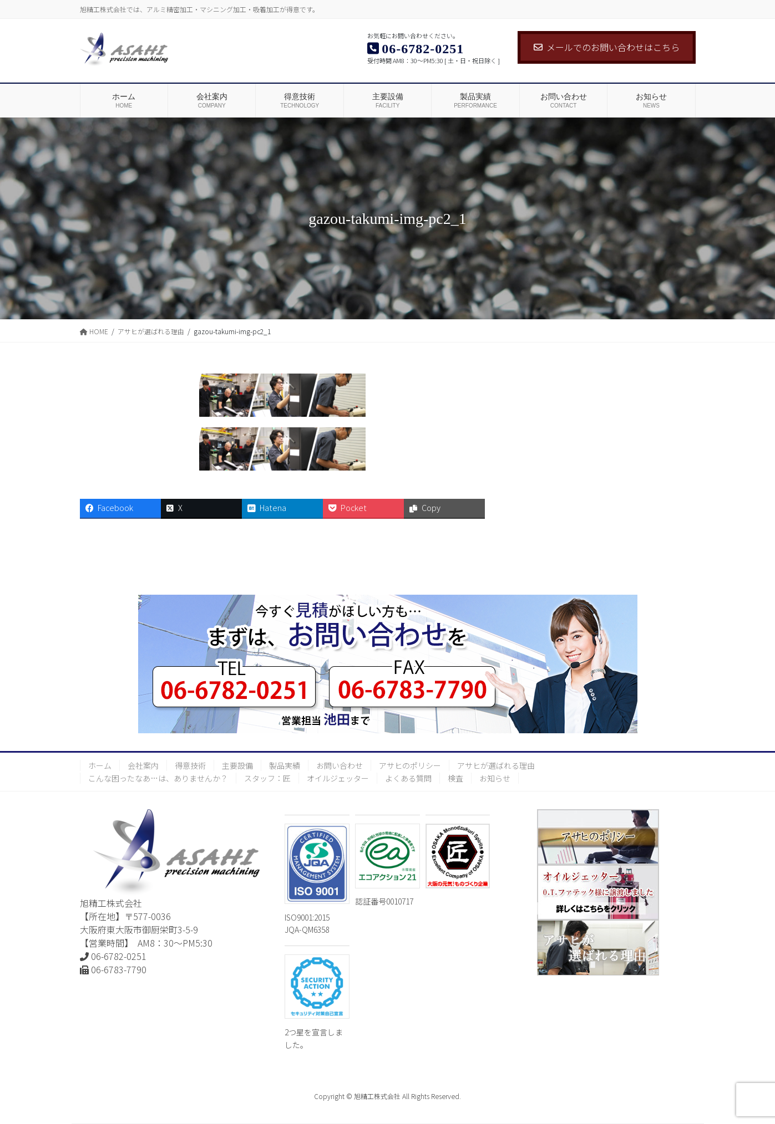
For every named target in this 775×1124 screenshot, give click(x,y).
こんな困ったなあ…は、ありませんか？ (158, 778)
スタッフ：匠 (267, 778)
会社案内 (143, 765)
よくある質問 (408, 778)
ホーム (100, 765)
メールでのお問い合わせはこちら (607, 47)
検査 (455, 778)
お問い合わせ (339, 765)
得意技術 (190, 765)
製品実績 (284, 765)
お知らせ (494, 778)
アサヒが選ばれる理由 (496, 765)
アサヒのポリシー (410, 765)
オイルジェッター (338, 778)
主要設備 (237, 765)
